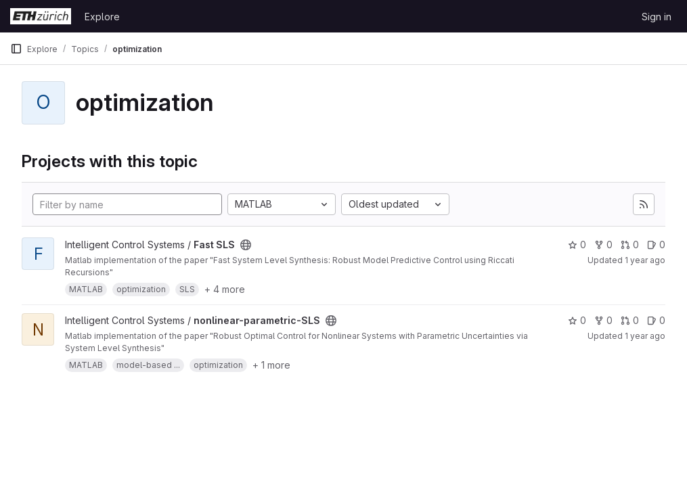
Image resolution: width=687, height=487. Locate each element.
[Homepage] (40, 16)
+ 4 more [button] (224, 289)
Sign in (656, 16)
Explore (102, 16)
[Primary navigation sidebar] (16, 49)
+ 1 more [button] (271, 365)
